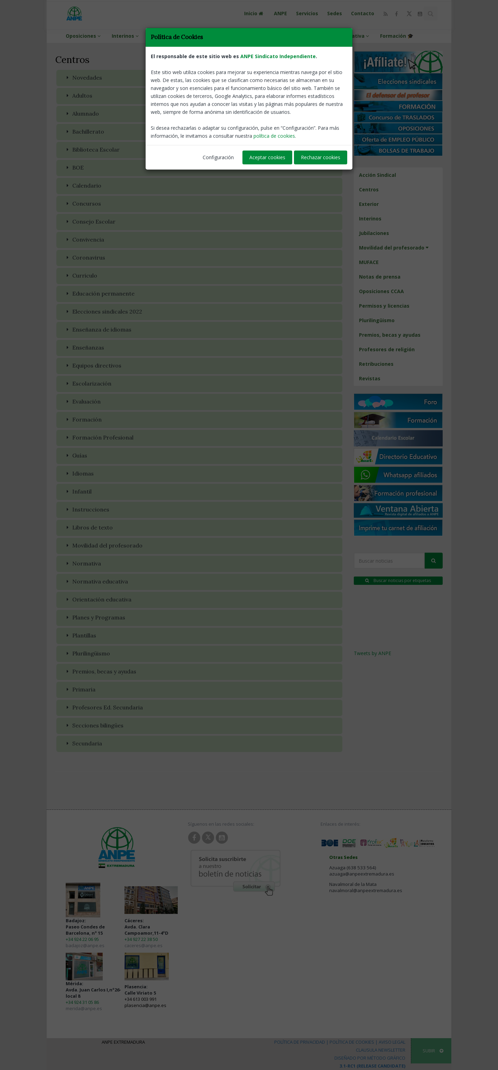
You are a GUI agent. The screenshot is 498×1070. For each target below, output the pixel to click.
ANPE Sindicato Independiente (278, 56)
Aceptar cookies (267, 157)
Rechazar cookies (320, 157)
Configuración (218, 157)
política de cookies (274, 136)
